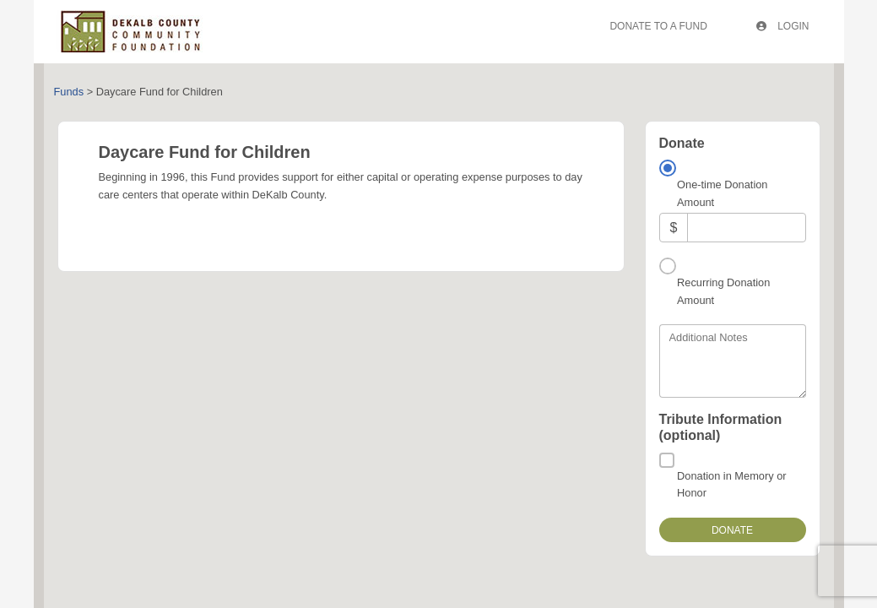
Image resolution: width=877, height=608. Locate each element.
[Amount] (746, 227)
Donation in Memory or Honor (731, 484)
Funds (69, 91)
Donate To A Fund (657, 26)
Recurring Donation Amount (723, 291)
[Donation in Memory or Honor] (666, 460)
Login (782, 26)
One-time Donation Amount (722, 193)
